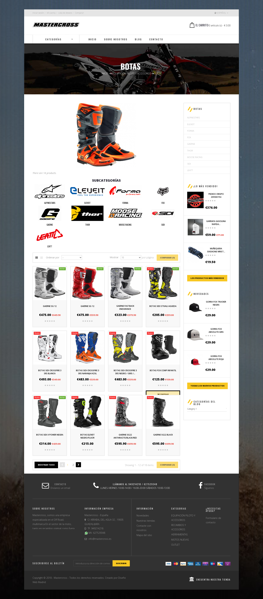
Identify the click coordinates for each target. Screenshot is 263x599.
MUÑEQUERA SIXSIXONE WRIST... (216, 250)
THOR (87, 224)
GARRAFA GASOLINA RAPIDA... (216, 223)
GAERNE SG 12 (50, 306)
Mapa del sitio (144, 535)
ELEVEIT (87, 202)
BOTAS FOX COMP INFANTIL (163, 370)
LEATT (49, 246)
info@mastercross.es (100, 538)
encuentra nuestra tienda (209, 579)
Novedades (201, 293)
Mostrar (114, 257)
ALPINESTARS (49, 202)
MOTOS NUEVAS (180, 539)
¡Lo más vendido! (206, 186)
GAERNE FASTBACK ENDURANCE (125, 307)
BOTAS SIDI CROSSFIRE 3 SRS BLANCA (49, 372)
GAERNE (50, 224)
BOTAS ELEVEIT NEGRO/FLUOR (87, 436)
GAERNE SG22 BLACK (163, 434)
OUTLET (175, 544)
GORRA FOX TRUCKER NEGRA (216, 303)
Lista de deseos (65, 12)
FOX (163, 202)
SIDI (163, 224)
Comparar (79, 12)
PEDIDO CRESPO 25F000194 (216, 195)
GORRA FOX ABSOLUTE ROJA (216, 358)
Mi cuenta (51, 12)
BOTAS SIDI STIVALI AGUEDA (162, 306)
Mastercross (60, 577)
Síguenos (209, 488)
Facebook (209, 484)
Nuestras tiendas (146, 520)
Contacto (60, 484)
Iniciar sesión (38, 12)
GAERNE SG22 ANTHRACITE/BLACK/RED (125, 436)
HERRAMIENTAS (179, 534)
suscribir (121, 563)
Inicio (105, 73)
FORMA (125, 202)
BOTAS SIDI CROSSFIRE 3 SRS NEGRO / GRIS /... (125, 372)
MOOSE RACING (125, 224)
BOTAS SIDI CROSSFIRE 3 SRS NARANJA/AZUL (87, 372)
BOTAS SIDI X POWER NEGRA (49, 434)
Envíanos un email (60, 488)
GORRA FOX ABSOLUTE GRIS (216, 330)
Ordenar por (52, 257)
